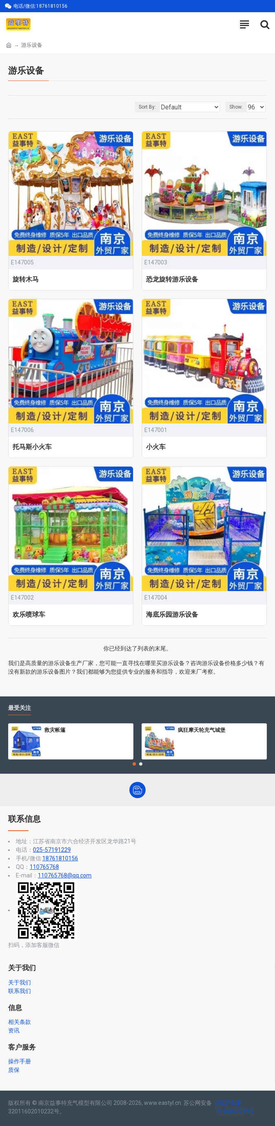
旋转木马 (26, 279)
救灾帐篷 (54, 730)
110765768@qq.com (65, 875)
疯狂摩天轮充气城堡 (201, 730)
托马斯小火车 (32, 447)
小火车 (156, 447)
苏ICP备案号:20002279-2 (235, 1107)
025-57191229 (52, 850)
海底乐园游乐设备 (172, 614)
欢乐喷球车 (29, 614)
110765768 (44, 867)
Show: (236, 107)
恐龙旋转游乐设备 (172, 279)
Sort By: (147, 107)
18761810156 (60, 858)
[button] (134, 764)
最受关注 (19, 708)
